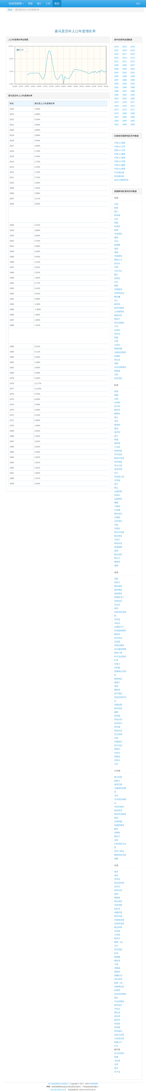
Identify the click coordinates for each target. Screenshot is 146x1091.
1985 (116, 95)
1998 (132, 76)
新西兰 (117, 781)
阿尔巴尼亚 (119, 532)
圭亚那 (117, 641)
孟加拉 (117, 278)
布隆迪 (117, 968)
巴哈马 (117, 760)
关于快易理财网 (54, 1084)
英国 (116, 391)
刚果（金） (119, 942)
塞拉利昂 (118, 927)
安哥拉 (117, 879)
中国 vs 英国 (119, 157)
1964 (116, 121)
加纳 (116, 894)
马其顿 (117, 510)
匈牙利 (117, 432)
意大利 (117, 406)
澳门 (116, 211)
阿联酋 (117, 371)
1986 (132, 91)
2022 (132, 46)
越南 (116, 237)
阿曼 (116, 337)
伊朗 (116, 363)
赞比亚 (117, 1012)
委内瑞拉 (118, 586)
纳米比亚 (118, 890)
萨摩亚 (117, 832)
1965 (132, 117)
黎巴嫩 (117, 297)
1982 (116, 98)
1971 (132, 109)
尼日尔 (117, 886)
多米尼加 (118, 708)
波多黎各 (118, 593)
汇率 (48, 3)
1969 (124, 113)
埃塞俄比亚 (119, 986)
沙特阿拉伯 (119, 293)
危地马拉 (118, 730)
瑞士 (116, 417)
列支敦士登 (119, 476)
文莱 (116, 341)
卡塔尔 (117, 345)
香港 (116, 208)
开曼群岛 (118, 742)
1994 (116, 84)
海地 (116, 686)
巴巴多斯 (118, 734)
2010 (132, 61)
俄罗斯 (117, 443)
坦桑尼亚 (118, 912)
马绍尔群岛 (119, 807)
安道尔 (117, 495)
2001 (132, 72)
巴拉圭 (117, 604)
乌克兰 (117, 539)
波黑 (116, 551)
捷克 (116, 428)
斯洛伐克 (118, 543)
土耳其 (117, 447)
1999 (124, 76)
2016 (132, 54)
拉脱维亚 (118, 499)
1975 (124, 106)
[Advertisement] (75, 19)
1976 (116, 106)
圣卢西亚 (118, 693)
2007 (132, 65)
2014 (124, 58)
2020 (124, 50)
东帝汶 (117, 334)
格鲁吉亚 (118, 315)
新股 (30, 3)
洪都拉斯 (118, 704)
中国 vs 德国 (119, 154)
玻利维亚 (118, 590)
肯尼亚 (117, 1023)
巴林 (116, 374)
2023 (124, 46)
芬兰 (116, 473)
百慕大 (117, 664)
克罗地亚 (118, 462)
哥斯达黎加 (119, 645)
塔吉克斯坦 (119, 323)
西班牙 (117, 410)
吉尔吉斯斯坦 (120, 367)
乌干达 (117, 1072)
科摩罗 (117, 990)
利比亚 (117, 909)
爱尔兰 (117, 558)
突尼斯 (117, 1027)
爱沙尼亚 (118, 554)
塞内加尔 (118, 1005)
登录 (138, 3)
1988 (116, 91)
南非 (116, 872)
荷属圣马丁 (119, 597)
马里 (116, 1064)
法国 (116, 399)
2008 (124, 65)
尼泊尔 (117, 263)
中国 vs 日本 (119, 146)
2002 (124, 72)
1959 (132, 124)
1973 (116, 109)
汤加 (116, 840)
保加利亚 (118, 451)
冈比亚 (117, 1016)
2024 (116, 46)
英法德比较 (119, 176)
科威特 (117, 356)
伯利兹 (117, 667)
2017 (124, 54)
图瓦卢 (117, 836)
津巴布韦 (118, 979)
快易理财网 (16, 3)
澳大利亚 (118, 777)
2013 (132, 58)
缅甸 (116, 252)
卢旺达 (117, 1009)
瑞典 (116, 565)
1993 (124, 84)
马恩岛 (117, 528)
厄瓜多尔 (118, 723)
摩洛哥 (117, 960)
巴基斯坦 (118, 256)
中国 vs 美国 (119, 143)
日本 (116, 219)
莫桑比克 (118, 975)
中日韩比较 (119, 172)
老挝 (116, 248)
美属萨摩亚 (119, 825)
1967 (116, 117)
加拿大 (117, 582)
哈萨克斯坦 (119, 308)
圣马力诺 (118, 465)
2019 (132, 50)
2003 (116, 72)
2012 (116, 61)
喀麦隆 (117, 957)
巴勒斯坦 (118, 289)
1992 (132, 84)
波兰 (116, 436)
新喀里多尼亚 (120, 855)
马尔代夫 (118, 271)
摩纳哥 (117, 562)
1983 (132, 95)
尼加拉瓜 (118, 601)
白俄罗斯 (118, 491)
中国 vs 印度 (119, 161)
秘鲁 (116, 712)
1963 (124, 121)
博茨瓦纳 (118, 916)
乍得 (116, 964)
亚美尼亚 (118, 378)
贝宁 (116, 946)
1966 (124, 117)
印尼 (116, 241)
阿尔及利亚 (119, 883)
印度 (116, 267)
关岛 (116, 795)
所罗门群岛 (119, 851)
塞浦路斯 (118, 547)
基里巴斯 (118, 784)
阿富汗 (117, 319)
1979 (116, 102)
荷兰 (116, 484)
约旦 (116, 282)
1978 (124, 102)
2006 (116, 69)
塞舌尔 (117, 938)
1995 (132, 80)
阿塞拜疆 (118, 348)
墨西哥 (117, 690)
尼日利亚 (118, 949)
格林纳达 (118, 679)
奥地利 (117, 425)
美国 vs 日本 (119, 150)
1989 (132, 87)
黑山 (116, 488)
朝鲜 (116, 285)
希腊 (116, 439)
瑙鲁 (116, 858)
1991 (116, 87)
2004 (132, 69)
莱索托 (117, 972)
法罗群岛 (118, 521)
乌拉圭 (117, 623)
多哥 (116, 953)
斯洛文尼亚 (119, 458)
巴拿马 (117, 753)
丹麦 (116, 525)
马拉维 (117, 1061)
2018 (116, 54)
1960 (124, 124)
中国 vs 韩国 (119, 169)
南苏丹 (117, 1020)
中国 (116, 204)
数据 (57, 3)
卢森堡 (117, 506)
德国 (116, 395)
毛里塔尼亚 (119, 923)
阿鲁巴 (117, 749)
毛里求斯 (118, 905)
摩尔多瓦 (118, 514)
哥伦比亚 (118, 719)
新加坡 (117, 215)
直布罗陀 (118, 469)
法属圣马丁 (119, 627)
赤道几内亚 (119, 1035)
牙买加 (117, 619)
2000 (116, 76)
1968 (132, 113)
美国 (116, 578)
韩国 (116, 230)
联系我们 (64, 1084)
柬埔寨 (117, 245)
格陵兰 (117, 682)
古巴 (116, 764)
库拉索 (117, 727)
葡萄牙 (117, 413)
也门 (116, 300)
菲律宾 (117, 226)
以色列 (117, 330)
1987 (124, 91)
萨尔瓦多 (118, 745)
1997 (116, 80)
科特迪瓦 (118, 1031)
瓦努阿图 (118, 821)
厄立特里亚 (119, 1053)
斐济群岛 (118, 810)
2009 (116, 65)
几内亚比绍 (119, 1038)
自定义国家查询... (122, 180)
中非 (116, 1046)
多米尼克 (118, 638)
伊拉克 (117, 360)
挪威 (116, 502)
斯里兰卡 (118, 260)
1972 (124, 109)
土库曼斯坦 (119, 311)
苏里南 (117, 716)
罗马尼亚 (118, 454)
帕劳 (116, 829)
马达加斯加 (119, 1001)
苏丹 (116, 1068)
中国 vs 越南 (119, 165)
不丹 (116, 326)
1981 (124, 98)
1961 (116, 124)
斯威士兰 (118, 1042)
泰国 (116, 222)
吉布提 (117, 931)
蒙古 (116, 274)
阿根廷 (117, 756)
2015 (116, 58)
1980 (132, 98)
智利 (116, 608)
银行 (39, 3)
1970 (116, 113)
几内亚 (117, 935)
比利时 (117, 402)
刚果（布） (119, 983)
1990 (124, 87)
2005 (124, 69)
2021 (116, 50)
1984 (124, 95)
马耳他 (117, 480)
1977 (132, 102)
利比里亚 (118, 901)
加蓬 (116, 1057)
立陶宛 (117, 517)
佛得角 (117, 897)
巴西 (116, 738)
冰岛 (116, 421)
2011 (124, 61)
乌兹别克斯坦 (120, 352)
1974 (132, 106)
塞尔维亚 (118, 536)
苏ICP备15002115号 (58, 1090)
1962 (132, 121)
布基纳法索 (119, 920)
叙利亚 (117, 304)
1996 (124, 80)
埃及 (116, 875)
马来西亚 (118, 234)
